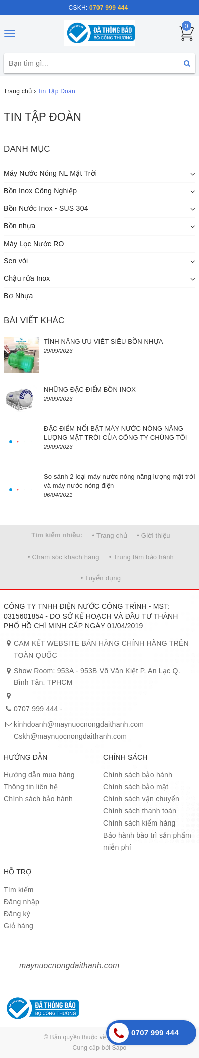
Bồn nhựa (19, 226)
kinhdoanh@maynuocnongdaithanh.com (79, 724)
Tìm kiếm (19, 890)
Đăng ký (17, 914)
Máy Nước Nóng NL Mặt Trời (50, 173)
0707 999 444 (36, 708)
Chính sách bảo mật (135, 787)
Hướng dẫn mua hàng (39, 775)
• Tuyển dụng (101, 578)
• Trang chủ (110, 535)
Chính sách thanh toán (139, 811)
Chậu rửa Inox (27, 278)
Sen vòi (16, 261)
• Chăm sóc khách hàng (63, 557)
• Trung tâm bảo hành (141, 557)
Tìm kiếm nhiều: (56, 535)
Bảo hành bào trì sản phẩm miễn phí (147, 841)
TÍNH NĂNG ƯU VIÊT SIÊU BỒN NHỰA (103, 341)
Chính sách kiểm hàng (139, 823)
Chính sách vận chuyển (141, 799)
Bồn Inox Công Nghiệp (40, 191)
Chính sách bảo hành (38, 799)
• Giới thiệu (153, 535)
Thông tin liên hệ (31, 787)
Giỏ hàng (18, 926)
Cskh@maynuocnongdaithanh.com (70, 736)
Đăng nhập (21, 902)
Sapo (119, 1047)
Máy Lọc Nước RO (34, 244)
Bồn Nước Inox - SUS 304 (46, 208)
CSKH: (98, 7)
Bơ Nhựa (18, 296)
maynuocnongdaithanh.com (69, 965)
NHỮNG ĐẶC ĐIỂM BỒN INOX (90, 389)
